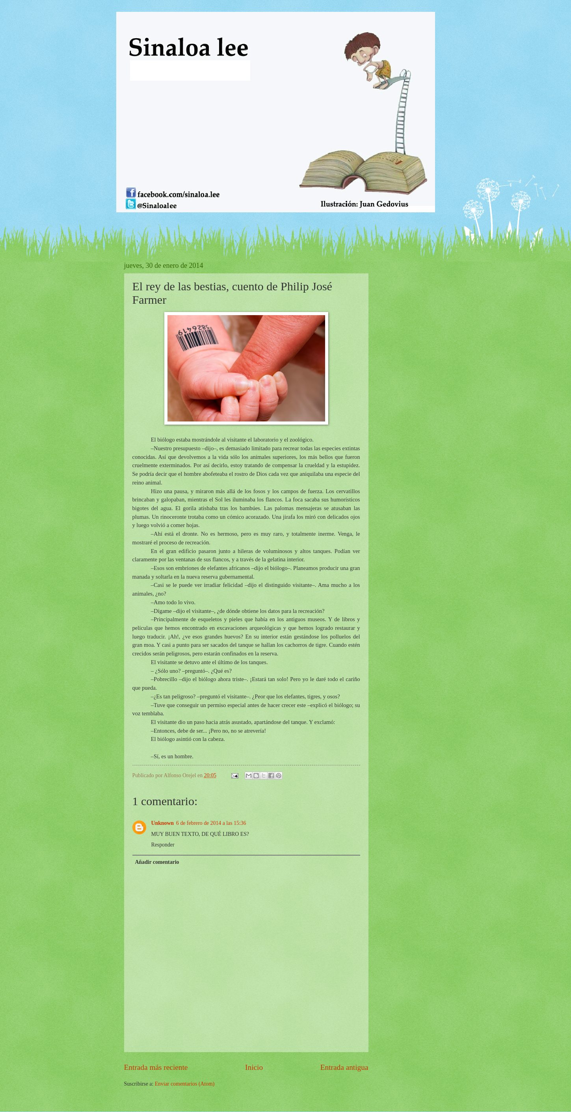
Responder (163, 845)
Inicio (254, 1067)
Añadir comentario (157, 862)
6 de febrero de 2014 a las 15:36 (211, 823)
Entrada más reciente (156, 1067)
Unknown (162, 823)
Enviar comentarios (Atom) (185, 1084)
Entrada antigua (344, 1067)
